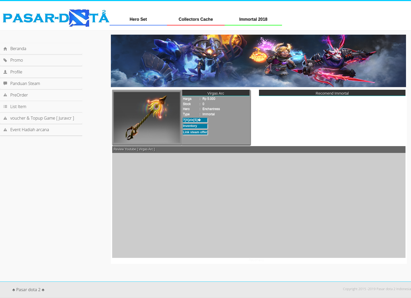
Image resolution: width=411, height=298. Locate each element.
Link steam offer (195, 132)
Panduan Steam (25, 83)
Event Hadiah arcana (29, 129)
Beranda (18, 48)
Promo (16, 60)
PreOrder (19, 95)
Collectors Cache (196, 19)
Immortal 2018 (253, 19)
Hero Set (138, 19)
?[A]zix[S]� (192, 120)
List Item (41, 106)
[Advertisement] (46, 151)
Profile (16, 72)
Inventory (190, 126)
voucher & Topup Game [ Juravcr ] (42, 118)
